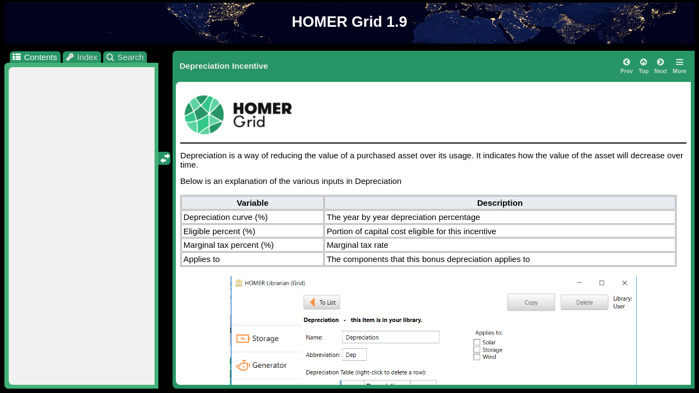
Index (81, 57)
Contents (34, 57)
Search (124, 57)
